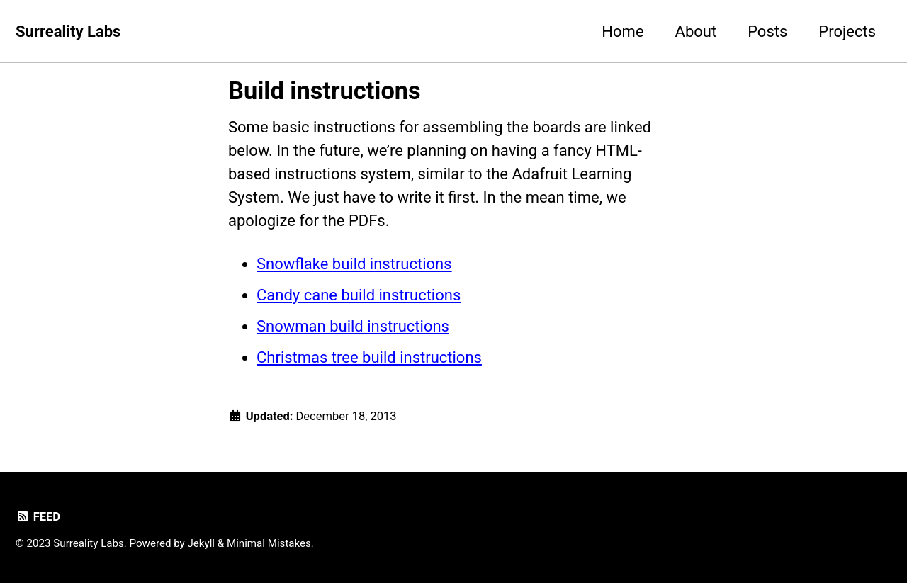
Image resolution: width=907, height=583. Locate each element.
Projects (847, 31)
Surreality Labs (68, 31)
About (696, 31)
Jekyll (201, 543)
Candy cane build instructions (359, 295)
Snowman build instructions (353, 326)
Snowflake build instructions (354, 264)
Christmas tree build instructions (369, 357)
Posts (767, 31)
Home (622, 31)
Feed (38, 516)
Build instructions (324, 91)
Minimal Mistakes (269, 543)
